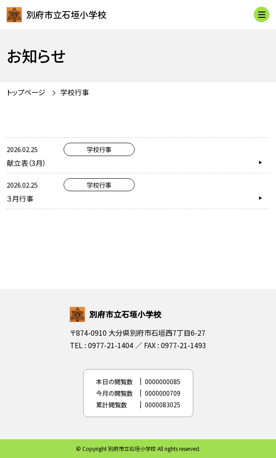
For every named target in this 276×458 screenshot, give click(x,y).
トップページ (26, 92)
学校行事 (74, 92)
